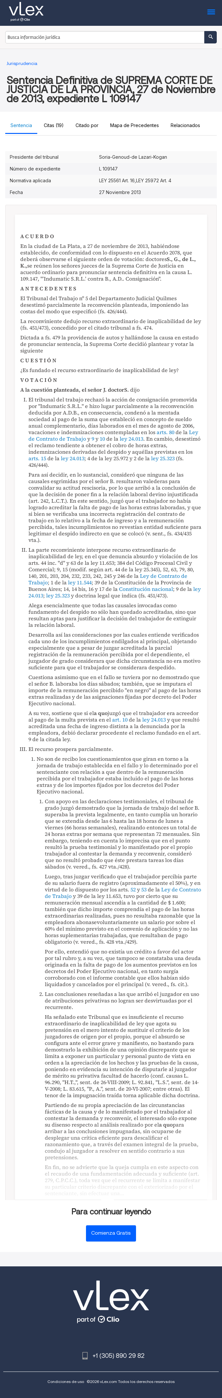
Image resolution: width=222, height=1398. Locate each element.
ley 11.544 (80, 582)
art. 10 (120, 719)
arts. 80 (165, 432)
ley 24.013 (131, 438)
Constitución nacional (146, 589)
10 (102, 438)
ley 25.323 (163, 458)
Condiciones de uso (65, 1381)
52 (133, 889)
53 (143, 889)
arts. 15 (37, 458)
